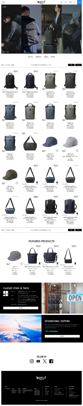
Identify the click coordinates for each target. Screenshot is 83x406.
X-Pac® (24, 392)
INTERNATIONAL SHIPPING (59, 394)
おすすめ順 (7, 65)
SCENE (7, 52)
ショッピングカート (72, 392)
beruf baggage (41, 2)
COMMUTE (38, 57)
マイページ (71, 391)
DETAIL (21, 308)
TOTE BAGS (13, 391)
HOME (4, 52)
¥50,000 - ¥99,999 (37, 394)
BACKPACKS (13, 389)
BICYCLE (30, 57)
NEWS (46, 388)
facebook (51, 361)
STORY (46, 389)
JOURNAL (46, 392)
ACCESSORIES (14, 392)
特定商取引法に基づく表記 (73, 395)
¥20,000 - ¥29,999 (37, 391)
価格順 (12, 65)
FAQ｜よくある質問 (57, 392)
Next (78, 64)
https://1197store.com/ (22, 304)
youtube (38, 361)
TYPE (13, 388)
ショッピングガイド (57, 388)
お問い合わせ (71, 394)
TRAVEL (46, 57)
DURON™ (24, 391)
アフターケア (56, 389)
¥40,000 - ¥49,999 (37, 393)
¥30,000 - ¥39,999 (37, 392)
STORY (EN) (47, 391)
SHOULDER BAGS (14, 390)
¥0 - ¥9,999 (36, 389)
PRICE (35, 388)
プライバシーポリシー (73, 397)
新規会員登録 (71, 388)
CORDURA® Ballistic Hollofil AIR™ (27, 389)
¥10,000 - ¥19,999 (37, 390)
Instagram (32, 361)
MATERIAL (24, 388)
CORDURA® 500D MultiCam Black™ (28, 390)
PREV (71, 64)
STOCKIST (47, 394)
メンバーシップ (57, 391)
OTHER (53, 57)
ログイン (70, 389)
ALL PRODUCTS (7, 388)
